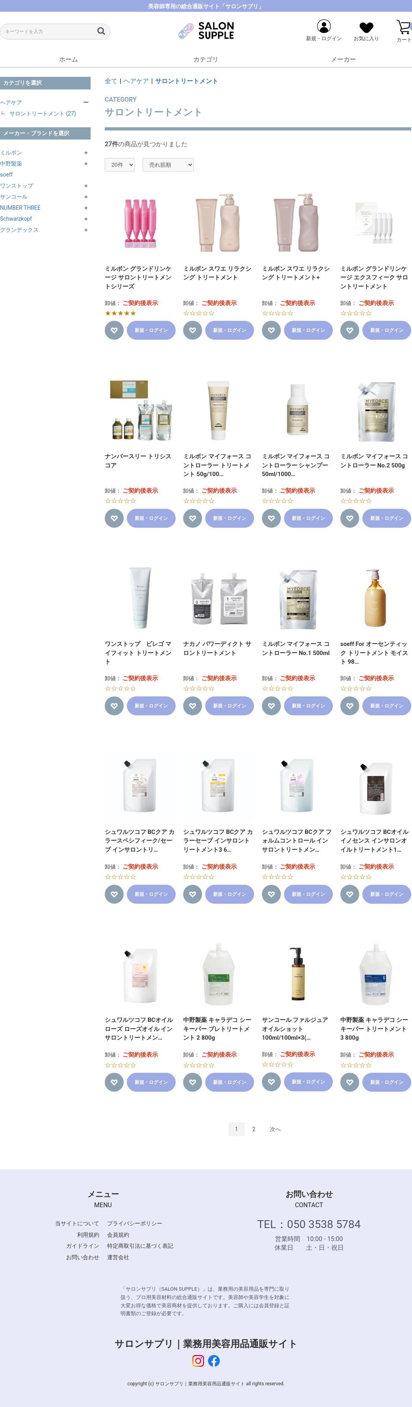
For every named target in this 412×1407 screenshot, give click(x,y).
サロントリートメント (186, 81)
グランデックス (19, 230)
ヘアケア (11, 102)
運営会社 (118, 1257)
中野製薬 (11, 163)
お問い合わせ (82, 1257)
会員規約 (118, 1235)
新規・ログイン (151, 330)
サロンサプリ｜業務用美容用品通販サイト (206, 1343)
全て (111, 81)
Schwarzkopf (16, 219)
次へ (275, 1129)
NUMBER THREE (20, 208)
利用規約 (88, 1235)
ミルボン (11, 152)
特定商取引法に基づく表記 (140, 1246)
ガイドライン (82, 1246)
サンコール (14, 197)
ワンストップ (16, 185)
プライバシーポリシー (134, 1223)
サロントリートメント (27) (42, 113)
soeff (6, 174)
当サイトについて (77, 1223)
